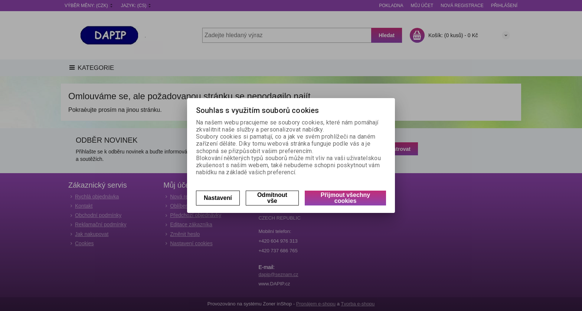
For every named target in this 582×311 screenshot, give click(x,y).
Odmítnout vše (272, 198)
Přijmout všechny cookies (345, 198)
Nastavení (218, 198)
